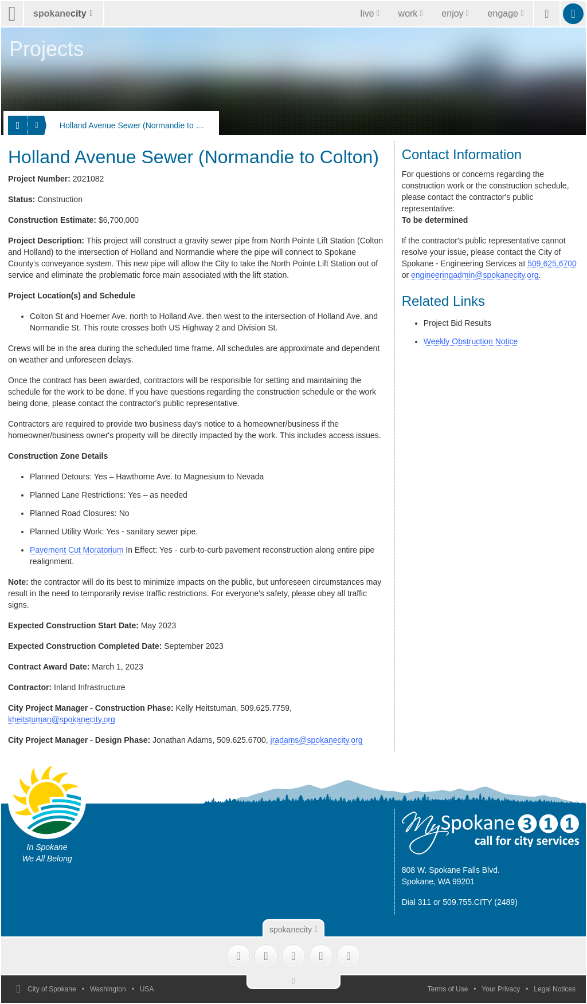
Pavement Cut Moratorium (76, 549)
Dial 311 (416, 902)
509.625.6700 (552, 263)
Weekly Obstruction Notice (471, 341)
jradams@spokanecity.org (317, 740)
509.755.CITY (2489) (480, 902)
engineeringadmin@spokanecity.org (475, 274)
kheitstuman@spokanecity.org (61, 719)
